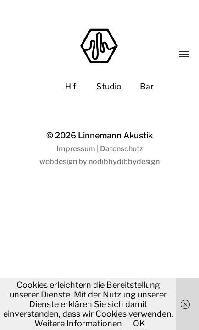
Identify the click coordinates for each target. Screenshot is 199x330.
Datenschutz (121, 148)
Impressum (75, 148)
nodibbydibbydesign (124, 161)
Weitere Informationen (78, 323)
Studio (109, 86)
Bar (147, 86)
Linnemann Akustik (115, 135)
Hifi (71, 86)
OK (139, 323)
